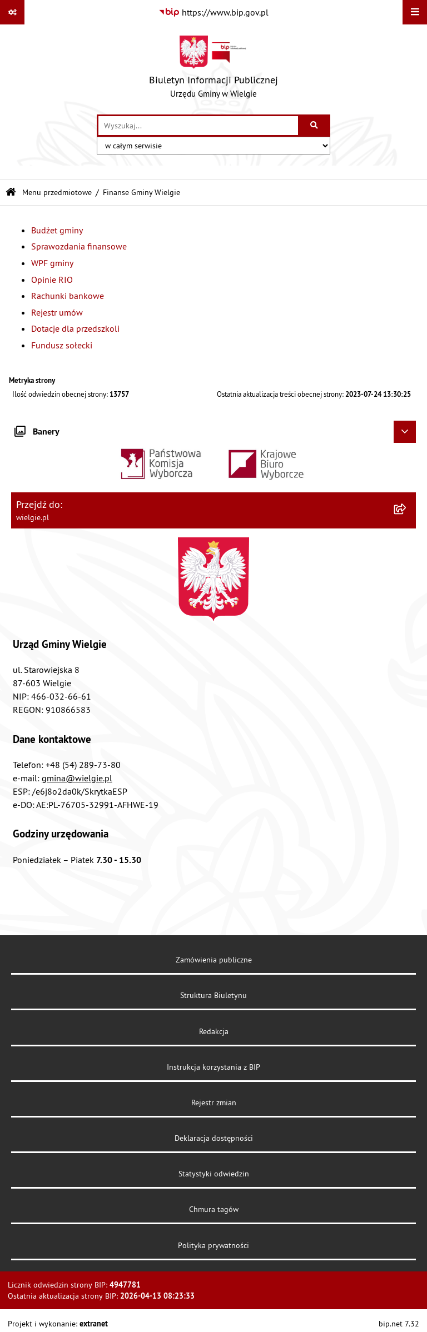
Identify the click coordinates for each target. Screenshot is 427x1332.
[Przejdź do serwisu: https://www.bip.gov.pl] (213, 12)
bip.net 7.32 (399, 1324)
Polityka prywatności (213, 1245)
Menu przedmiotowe (57, 192)
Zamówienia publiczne (214, 960)
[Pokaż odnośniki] (12, 12)
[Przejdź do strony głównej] (213, 69)
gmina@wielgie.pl (77, 778)
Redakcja (214, 1031)
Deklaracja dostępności (214, 1138)
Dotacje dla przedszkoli (75, 328)
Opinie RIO (52, 279)
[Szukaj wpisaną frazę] (315, 125)
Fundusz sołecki (61, 345)
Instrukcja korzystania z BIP (213, 1067)
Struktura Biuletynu (213, 995)
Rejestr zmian (213, 1102)
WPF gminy (52, 262)
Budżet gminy (57, 230)
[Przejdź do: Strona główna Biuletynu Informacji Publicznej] (11, 192)
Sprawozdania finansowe (79, 246)
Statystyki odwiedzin (213, 1174)
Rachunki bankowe (67, 295)
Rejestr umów (57, 312)
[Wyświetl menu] (415, 12)
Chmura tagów (214, 1209)
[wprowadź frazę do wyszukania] (198, 125)
